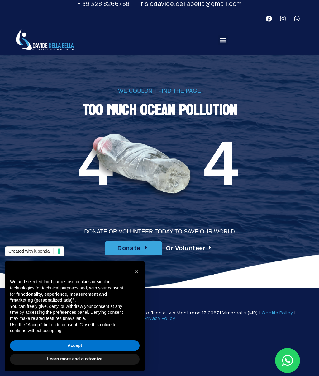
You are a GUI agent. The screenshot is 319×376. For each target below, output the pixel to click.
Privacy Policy (159, 318)
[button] (223, 40)
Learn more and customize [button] (74, 358)
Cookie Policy (277, 312)
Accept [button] (75, 345)
